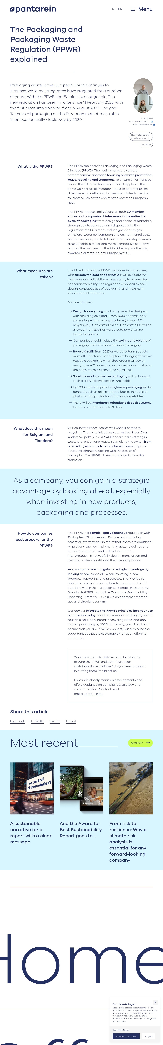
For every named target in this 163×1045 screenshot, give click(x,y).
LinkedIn (37, 721)
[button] (142, 9)
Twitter (55, 721)
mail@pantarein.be (88, 694)
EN (120, 9)
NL (114, 9)
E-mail (71, 721)
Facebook (17, 721)
